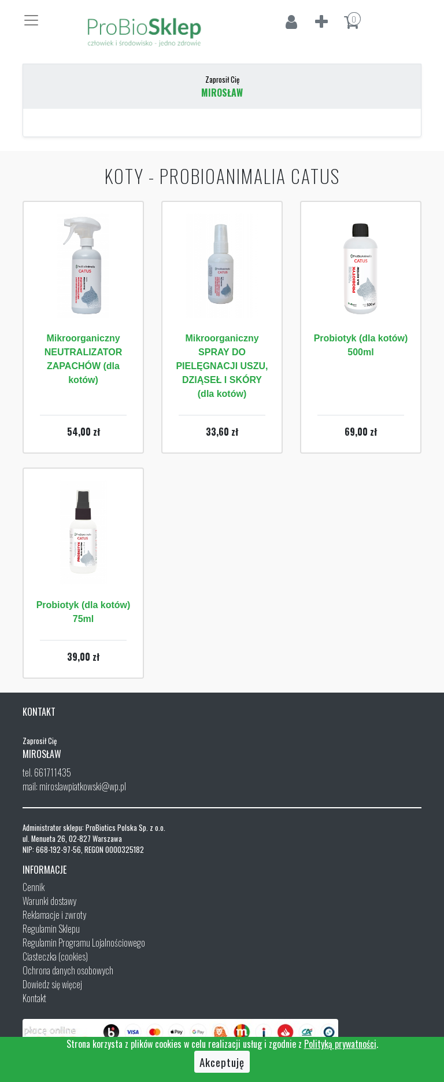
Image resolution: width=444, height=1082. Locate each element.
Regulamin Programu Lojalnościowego (84, 942)
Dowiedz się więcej (52, 984)
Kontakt (34, 998)
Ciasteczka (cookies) (55, 956)
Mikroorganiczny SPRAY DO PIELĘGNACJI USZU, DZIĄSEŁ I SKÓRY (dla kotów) (222, 366)
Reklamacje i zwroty (54, 915)
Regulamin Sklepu (51, 929)
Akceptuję (222, 1062)
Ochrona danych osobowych (68, 970)
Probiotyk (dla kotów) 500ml (361, 345)
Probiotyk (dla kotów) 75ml (83, 612)
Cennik (34, 887)
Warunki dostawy (49, 901)
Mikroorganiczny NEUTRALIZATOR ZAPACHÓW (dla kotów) (84, 359)
